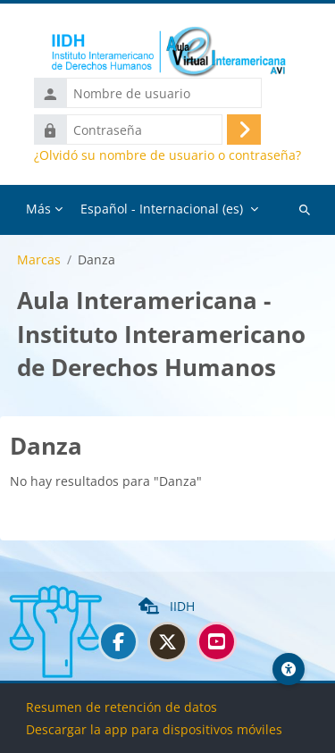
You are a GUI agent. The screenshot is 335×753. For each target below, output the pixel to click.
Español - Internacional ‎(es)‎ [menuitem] (161, 208)
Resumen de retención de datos (121, 707)
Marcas (39, 260)
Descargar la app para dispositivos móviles (154, 729)
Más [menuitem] (38, 208)
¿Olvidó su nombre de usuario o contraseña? (167, 155)
